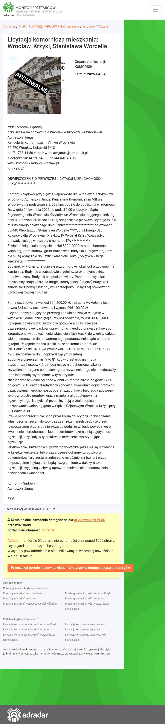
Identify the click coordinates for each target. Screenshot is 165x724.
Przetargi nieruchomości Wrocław (84, 598)
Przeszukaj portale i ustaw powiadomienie (43, 568)
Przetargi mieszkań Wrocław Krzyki (23, 593)
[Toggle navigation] (156, 9)
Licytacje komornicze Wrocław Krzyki (86, 624)
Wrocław (89, 26)
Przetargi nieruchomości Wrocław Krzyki (88, 593)
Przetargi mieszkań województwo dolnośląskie (30, 603)
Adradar (9, 26)
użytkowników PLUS (89, 520)
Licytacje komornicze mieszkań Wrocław (26, 629)
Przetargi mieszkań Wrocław (19, 598)
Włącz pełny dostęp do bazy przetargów (99, 568)
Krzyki (103, 26)
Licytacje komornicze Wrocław (82, 629)
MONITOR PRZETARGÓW (37, 26)
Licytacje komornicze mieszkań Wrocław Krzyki (30, 624)
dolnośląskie (69, 26)
